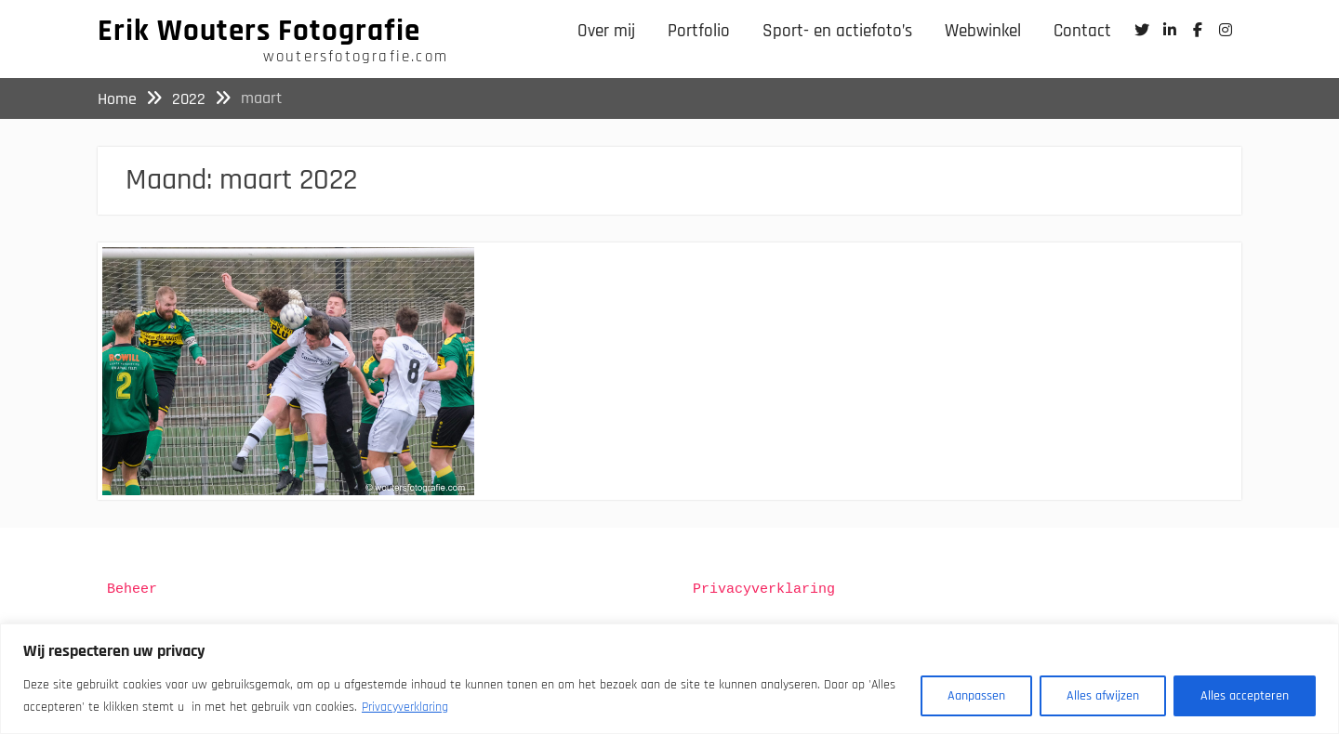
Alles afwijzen (1103, 696)
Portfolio (699, 31)
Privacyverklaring (405, 707)
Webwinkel (983, 31)
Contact (1082, 31)
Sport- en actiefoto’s (837, 31)
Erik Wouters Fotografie (259, 30)
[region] (669, 678)
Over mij (606, 31)
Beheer (132, 590)
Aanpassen (976, 696)
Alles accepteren (1244, 696)
